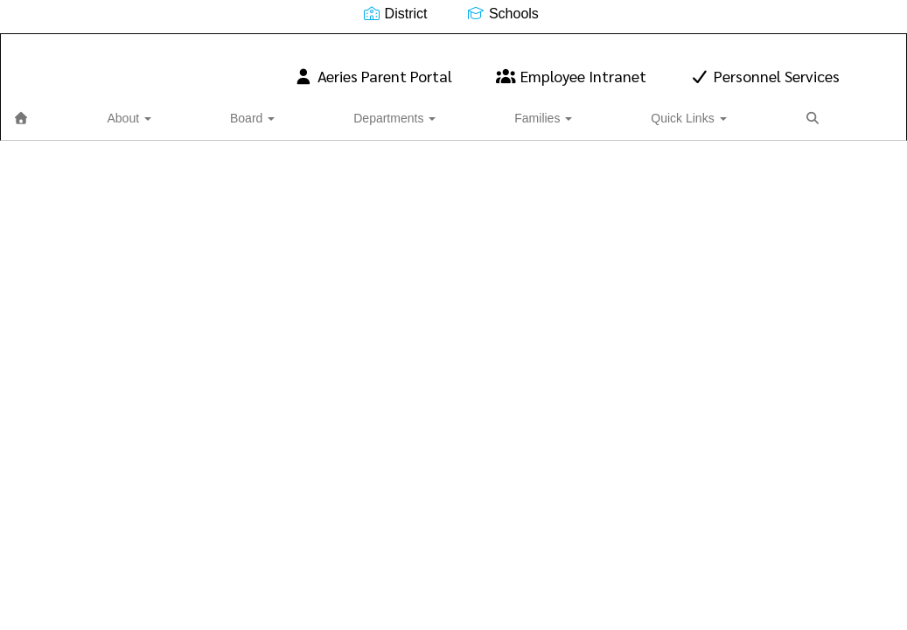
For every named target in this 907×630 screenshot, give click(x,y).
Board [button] (174, 109)
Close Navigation (605, 116)
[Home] (48, 109)
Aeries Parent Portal (373, 67)
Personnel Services (765, 67)
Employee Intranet (571, 67)
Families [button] (360, 109)
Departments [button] (264, 109)
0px (842, 109)
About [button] (104, 109)
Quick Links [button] (453, 109)
